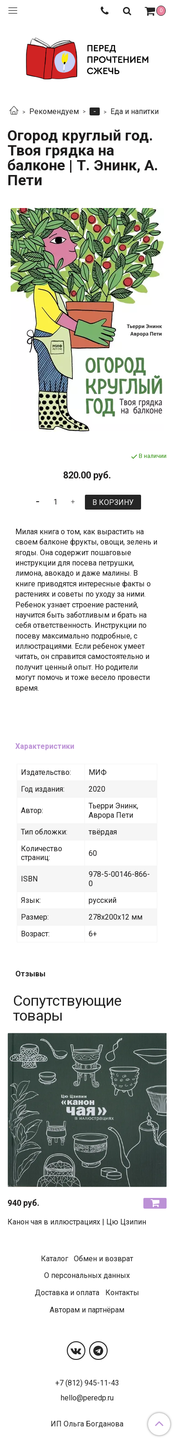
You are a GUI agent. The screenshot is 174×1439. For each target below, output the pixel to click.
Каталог (54, 1258)
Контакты (122, 1292)
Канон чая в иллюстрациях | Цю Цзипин (76, 1221)
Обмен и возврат (103, 1258)
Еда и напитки (134, 111)
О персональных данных (87, 1275)
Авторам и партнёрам (87, 1309)
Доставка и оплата (67, 1292)
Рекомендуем (54, 111)
